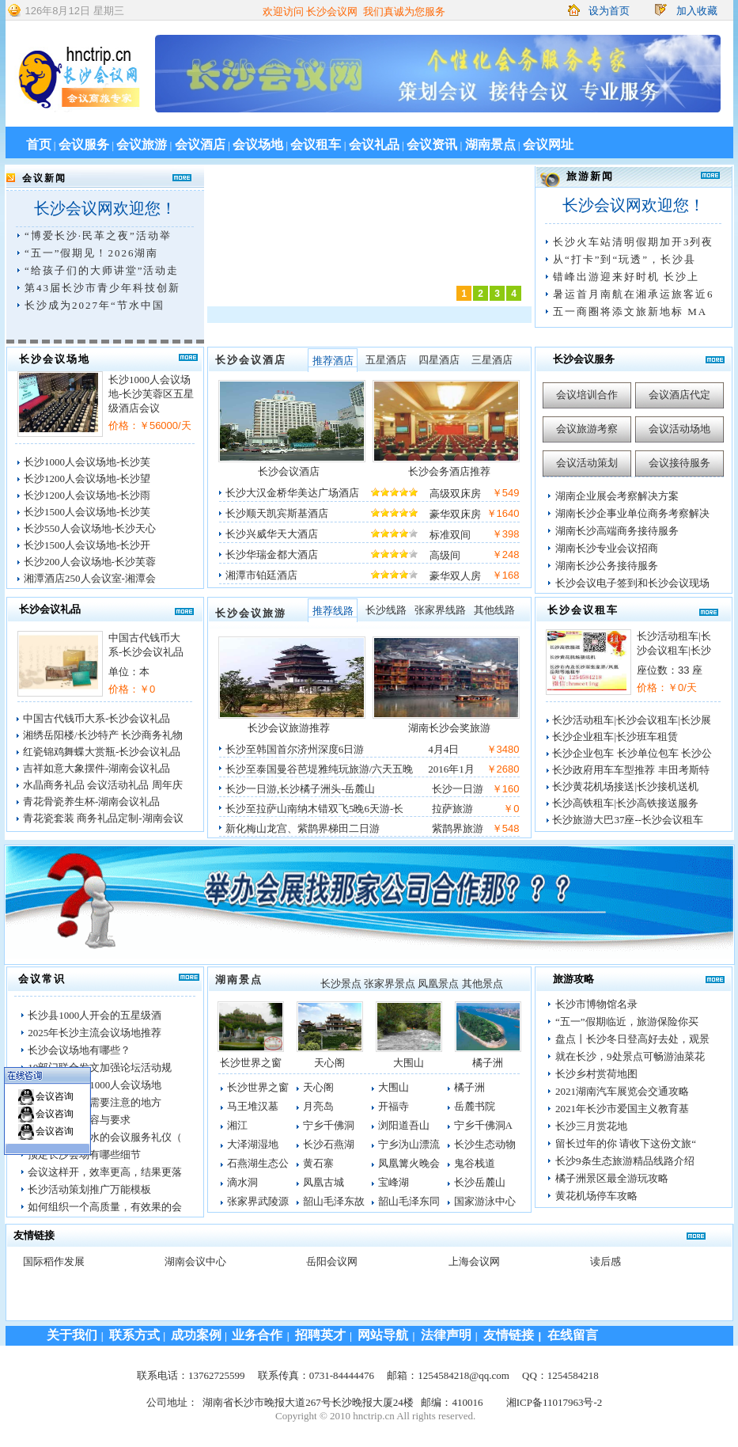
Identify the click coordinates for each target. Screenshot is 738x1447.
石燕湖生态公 (258, 1163)
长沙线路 (386, 610)
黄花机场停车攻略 (596, 1196)
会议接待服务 (679, 463)
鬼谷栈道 (474, 1163)
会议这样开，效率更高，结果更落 (105, 1172)
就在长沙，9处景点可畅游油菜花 (630, 1056)
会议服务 (84, 144)
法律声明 (446, 1335)
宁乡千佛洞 (328, 1125)
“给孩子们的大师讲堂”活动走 (102, 270)
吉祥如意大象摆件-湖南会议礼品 (96, 768)
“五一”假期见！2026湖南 (92, 253)
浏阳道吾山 (404, 1125)
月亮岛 (318, 1106)
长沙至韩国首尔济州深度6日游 (295, 749)
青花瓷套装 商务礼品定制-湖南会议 (103, 818)
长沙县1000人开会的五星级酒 (94, 1015)
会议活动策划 (587, 463)
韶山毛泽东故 (334, 1201)
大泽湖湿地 (252, 1144)
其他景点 (482, 983)
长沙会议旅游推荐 (289, 728)
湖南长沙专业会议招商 (606, 548)
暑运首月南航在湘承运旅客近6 (633, 294)
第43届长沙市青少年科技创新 (102, 288)
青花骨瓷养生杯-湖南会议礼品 (91, 801)
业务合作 (255, 1335)
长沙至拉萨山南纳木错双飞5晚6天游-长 (314, 809)
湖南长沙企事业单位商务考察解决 (632, 513)
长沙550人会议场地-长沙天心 (90, 528)
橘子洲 (487, 1063)
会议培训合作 (587, 395)
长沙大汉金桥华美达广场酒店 (292, 493)
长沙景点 (340, 983)
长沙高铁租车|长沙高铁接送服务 (625, 803)
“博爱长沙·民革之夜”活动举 (98, 235)
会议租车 (315, 144)
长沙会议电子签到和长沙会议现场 (632, 583)
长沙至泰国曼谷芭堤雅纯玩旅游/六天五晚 (319, 769)
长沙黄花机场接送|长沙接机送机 (625, 786)
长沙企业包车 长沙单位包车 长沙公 (632, 753)
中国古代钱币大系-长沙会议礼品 (96, 718)
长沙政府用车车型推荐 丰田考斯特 (630, 770)
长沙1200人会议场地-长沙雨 (87, 495)
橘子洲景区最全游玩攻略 (611, 1178)
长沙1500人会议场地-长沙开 (87, 545)
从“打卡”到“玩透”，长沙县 (624, 259)
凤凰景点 (438, 983)
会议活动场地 (679, 429)
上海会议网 (474, 1261)
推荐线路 (333, 611)
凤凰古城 (323, 1182)
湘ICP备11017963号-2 (554, 1402)
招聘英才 (320, 1335)
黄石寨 (318, 1163)
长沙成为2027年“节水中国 (95, 305)
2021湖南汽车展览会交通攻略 (622, 1091)
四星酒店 (439, 360)
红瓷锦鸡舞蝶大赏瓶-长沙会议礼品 (101, 752)
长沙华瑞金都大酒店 (271, 554)
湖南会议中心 (195, 1261)
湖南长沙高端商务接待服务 (617, 531)
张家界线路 (440, 610)
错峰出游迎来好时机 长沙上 (626, 277)
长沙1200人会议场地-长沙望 (87, 478)
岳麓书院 (474, 1106)
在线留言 (572, 1335)
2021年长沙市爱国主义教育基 (622, 1109)
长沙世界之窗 (251, 1063)
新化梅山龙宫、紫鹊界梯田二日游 (302, 828)
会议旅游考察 (587, 429)
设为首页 (609, 11)
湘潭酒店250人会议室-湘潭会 (90, 578)
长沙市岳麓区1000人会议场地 (94, 1085)
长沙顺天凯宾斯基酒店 (276, 513)
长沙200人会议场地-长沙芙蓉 (90, 562)
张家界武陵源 (258, 1201)
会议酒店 (200, 144)
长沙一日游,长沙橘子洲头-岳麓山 (300, 789)
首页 (38, 144)
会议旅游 (141, 144)
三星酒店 (492, 360)
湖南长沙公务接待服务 (606, 566)
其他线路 (494, 610)
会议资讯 (432, 144)
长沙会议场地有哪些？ (79, 1050)
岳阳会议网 (332, 1261)
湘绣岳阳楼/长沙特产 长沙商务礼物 (103, 735)
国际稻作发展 (54, 1261)
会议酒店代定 (679, 395)
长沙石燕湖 (328, 1144)
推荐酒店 (333, 360)
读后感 (605, 1261)
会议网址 (548, 144)
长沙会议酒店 (250, 360)
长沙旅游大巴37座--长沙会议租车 (627, 820)
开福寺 (393, 1106)
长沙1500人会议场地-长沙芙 (87, 512)
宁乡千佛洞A (483, 1125)
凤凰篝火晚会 (409, 1163)
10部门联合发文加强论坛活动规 (100, 1067)
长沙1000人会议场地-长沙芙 (87, 462)
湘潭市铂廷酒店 (261, 575)
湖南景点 (490, 144)
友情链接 (508, 1335)
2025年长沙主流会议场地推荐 (94, 1033)
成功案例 (196, 1335)
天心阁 (329, 1063)
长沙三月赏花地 (591, 1126)
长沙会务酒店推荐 (449, 471)
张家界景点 (389, 983)
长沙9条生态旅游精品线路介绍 (624, 1161)
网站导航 (383, 1335)
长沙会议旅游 (250, 613)
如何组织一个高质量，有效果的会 (105, 1207)
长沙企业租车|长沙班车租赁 (615, 736)
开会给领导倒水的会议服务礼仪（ (105, 1137)
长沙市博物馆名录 (596, 1004)
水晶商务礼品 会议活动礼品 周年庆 (103, 785)
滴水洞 (242, 1182)
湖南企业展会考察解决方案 (617, 496)
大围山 (408, 1063)
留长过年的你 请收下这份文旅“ (625, 1143)
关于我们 (72, 1335)
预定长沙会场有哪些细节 (84, 1154)
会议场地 (258, 144)
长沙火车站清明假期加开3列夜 (633, 242)
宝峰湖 (393, 1182)
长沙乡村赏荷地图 (596, 1074)
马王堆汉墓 (252, 1106)
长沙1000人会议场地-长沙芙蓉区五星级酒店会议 (151, 394)
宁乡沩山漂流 (409, 1144)
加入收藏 (696, 11)
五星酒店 (386, 360)
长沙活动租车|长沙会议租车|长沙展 (631, 720)
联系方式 (136, 1335)
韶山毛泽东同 (409, 1201)
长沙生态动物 (485, 1144)
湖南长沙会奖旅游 (449, 728)
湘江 (237, 1125)
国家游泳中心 (485, 1201)
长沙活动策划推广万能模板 (89, 1189)
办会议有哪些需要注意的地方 (94, 1102)
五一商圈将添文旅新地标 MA (630, 311)
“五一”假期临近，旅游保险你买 (626, 1021)
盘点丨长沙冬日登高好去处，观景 (632, 1039)
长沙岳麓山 (479, 1182)
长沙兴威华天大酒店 (271, 534)
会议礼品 (374, 144)
